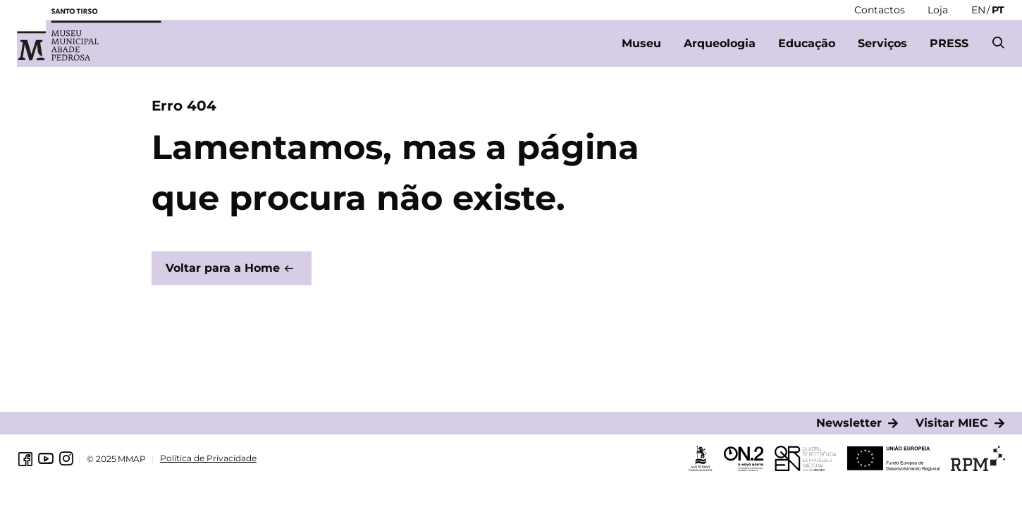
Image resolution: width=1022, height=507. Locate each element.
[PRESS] (949, 43)
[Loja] (938, 10)
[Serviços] (882, 43)
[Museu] (641, 43)
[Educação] (806, 43)
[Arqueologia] (720, 43)
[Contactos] (879, 10)
